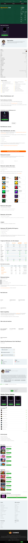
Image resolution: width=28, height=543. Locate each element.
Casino (5, 5)
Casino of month (17, 519)
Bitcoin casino (16, 522)
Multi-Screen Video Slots (4, 451)
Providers (2, 532)
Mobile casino (16, 523)
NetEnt (7, 495)
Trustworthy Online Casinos (4, 523)
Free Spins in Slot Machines (4, 452)
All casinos (13, 126)
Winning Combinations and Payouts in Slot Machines (7, 456)
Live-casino (16, 524)
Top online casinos (3, 527)
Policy (1, 540)
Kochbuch (2, 289)
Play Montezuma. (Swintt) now (13, 154)
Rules (1, 528)
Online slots (2, 524)
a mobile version (18, 328)
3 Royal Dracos (8, 486)
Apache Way (25, 258)
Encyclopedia (2, 533)
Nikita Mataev (4, 48)
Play (4, 122)
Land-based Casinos (17, 527)
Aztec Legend (14, 258)
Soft (15, 528)
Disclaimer (2, 539)
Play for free (9, 464)
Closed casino (2, 522)
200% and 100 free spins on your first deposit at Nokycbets (14, 510)
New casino (2, 519)
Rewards (2, 531)
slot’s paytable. (20, 188)
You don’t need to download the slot (5, 303)
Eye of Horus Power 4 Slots (20, 258)
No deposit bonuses (3, 529)
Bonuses (22, 5)
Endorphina (8, 487)
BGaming (8, 462)
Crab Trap (8, 478)
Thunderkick (8, 499)
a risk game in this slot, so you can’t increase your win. (10, 148)
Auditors (16, 532)
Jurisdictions (16, 529)
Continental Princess (3, 287)
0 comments (22, 10)
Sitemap (16, 533)
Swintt (1, 316)
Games (13, 5)
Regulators (16, 531)
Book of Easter (3, 284)
